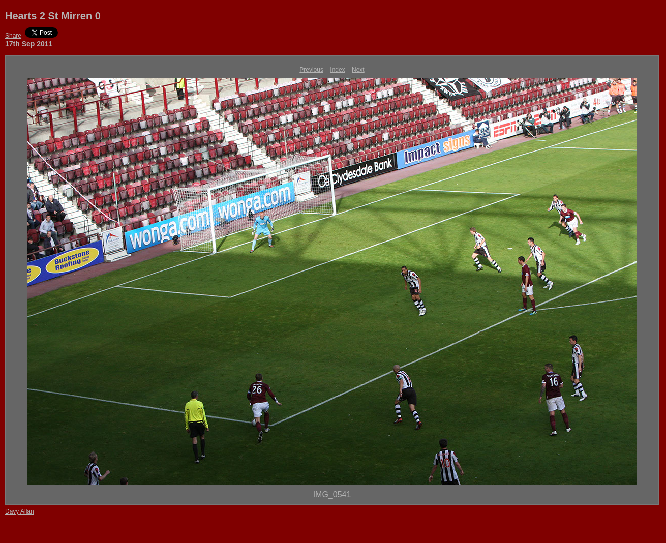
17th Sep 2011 (28, 44)
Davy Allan (19, 511)
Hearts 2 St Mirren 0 (53, 15)
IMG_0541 (332, 494)
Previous (311, 69)
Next (358, 69)
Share (13, 35)
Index (337, 69)
